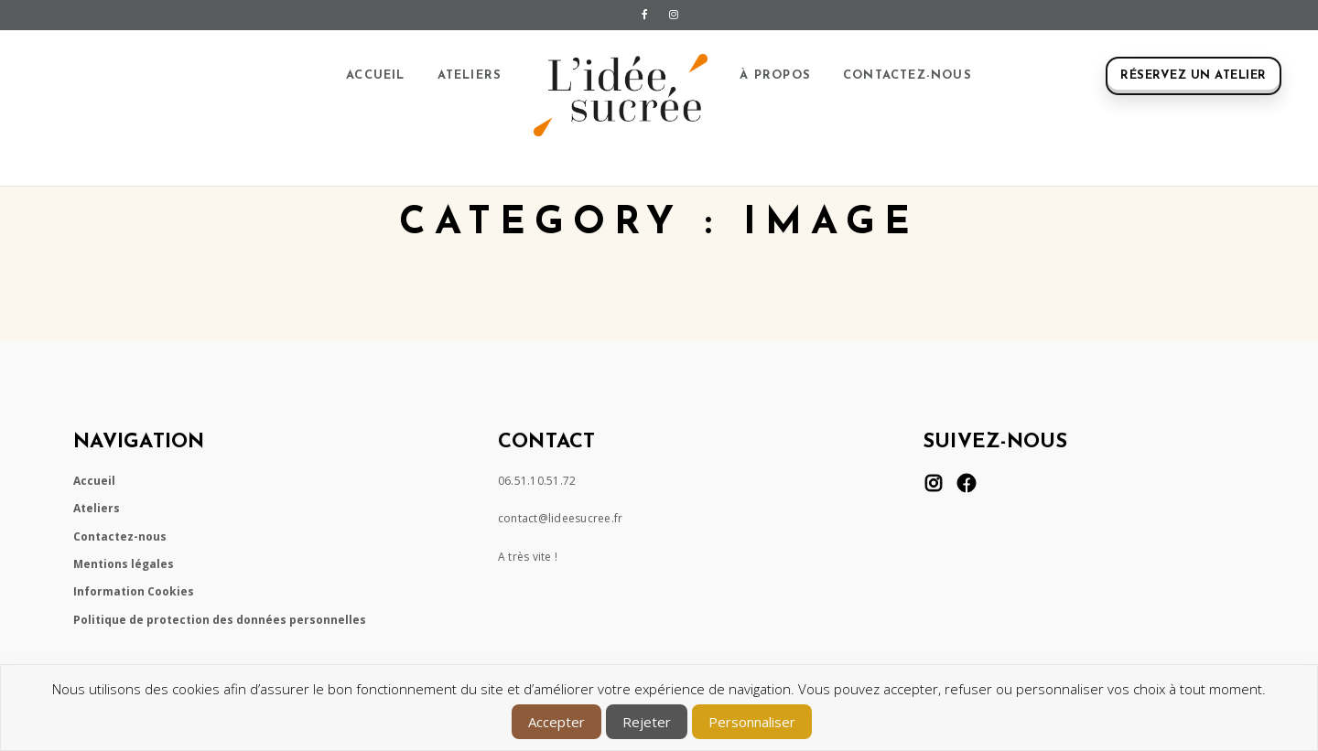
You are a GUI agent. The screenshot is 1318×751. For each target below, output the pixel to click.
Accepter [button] (556, 722)
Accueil (375, 75)
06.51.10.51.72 (537, 480)
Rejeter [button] (646, 722)
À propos (775, 75)
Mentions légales (123, 564)
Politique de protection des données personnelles (219, 620)
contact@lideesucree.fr (560, 518)
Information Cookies (133, 591)
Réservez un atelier (1193, 75)
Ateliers (470, 75)
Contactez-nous (907, 75)
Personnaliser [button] (751, 722)
